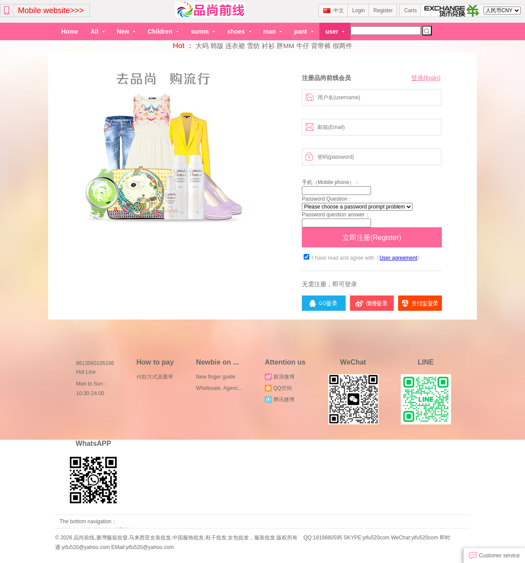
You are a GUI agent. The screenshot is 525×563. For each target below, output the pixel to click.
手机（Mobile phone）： (331, 182)
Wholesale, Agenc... (219, 388)
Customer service (494, 555)
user (335, 31)
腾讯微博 (279, 399)
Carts (410, 10)
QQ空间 (278, 388)
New (126, 31)
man (272, 31)
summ (203, 31)
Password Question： (327, 199)
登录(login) (426, 77)
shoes (239, 31)
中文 (333, 10)
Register (383, 10)
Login (358, 10)
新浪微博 (279, 376)
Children (162, 31)
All (98, 31)
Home (69, 31)
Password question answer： (336, 215)
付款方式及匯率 (154, 377)
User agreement (398, 258)
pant (303, 31)
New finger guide (215, 377)
